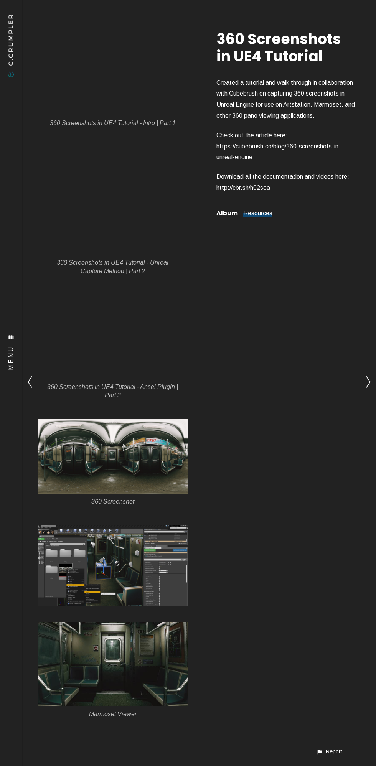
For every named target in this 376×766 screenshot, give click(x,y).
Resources (257, 213)
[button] (329, 751)
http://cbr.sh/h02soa (243, 187)
